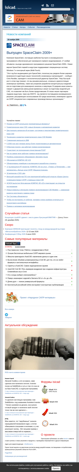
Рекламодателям (43, 27)
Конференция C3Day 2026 (15, 234)
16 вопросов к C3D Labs (16, 173)
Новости (6, 27)
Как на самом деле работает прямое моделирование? (28, 154)
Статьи (15, 27)
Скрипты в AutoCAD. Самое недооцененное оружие (28, 266)
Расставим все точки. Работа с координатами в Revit (28, 250)
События (31, 27)
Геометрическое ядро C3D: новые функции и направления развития (33, 127)
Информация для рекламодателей (16, 456)
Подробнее (8, 453)
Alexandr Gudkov (10, 397)
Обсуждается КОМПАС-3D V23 (19, 160)
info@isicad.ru (28, 444)
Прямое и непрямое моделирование (21, 206)
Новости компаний (19, 34)
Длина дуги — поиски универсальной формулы (26, 282)
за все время (20, 247)
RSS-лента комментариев (15, 372)
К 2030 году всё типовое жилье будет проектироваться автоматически (34, 144)
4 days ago (26, 393)
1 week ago (26, 436)
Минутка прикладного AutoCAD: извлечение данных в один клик (32, 257)
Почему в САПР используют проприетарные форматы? (28, 124)
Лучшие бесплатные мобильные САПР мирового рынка (29, 253)
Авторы (23, 27)
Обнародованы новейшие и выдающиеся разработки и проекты (31, 163)
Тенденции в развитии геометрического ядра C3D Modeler (29, 137)
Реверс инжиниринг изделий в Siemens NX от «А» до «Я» (30, 278)
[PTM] (6, 419)
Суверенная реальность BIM (18, 140)
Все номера (9, 309)
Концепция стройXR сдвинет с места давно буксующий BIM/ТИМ (30, 217)
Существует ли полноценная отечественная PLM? (26, 150)
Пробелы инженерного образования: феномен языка (27, 157)
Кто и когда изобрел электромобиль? (22, 275)
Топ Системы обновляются (17, 196)
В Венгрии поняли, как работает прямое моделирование (28, 147)
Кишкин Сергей (9, 378)
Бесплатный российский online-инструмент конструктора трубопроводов (36, 285)
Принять (56, 468)
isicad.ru (66, 438)
